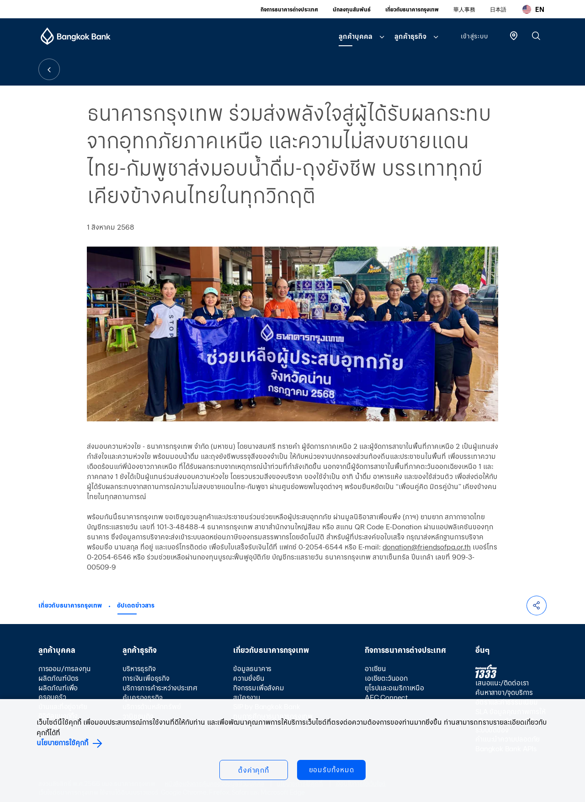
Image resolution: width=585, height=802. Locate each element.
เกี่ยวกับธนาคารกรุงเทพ (412, 9)
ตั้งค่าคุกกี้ (253, 770)
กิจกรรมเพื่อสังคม (258, 688)
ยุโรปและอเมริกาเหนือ (394, 688)
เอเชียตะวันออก (386, 678)
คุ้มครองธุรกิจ (142, 697)
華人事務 (464, 9)
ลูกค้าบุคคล (355, 36)
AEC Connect (386, 697)
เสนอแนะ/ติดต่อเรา (502, 682)
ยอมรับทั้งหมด (331, 769)
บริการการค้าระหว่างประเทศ (159, 688)
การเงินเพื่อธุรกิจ (145, 678)
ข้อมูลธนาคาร (252, 668)
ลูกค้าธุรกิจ (410, 36)
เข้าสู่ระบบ (474, 36)
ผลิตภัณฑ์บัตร (58, 678)
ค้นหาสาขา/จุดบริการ (504, 692)
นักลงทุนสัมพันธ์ (352, 9)
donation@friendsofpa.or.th (427, 547)
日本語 (498, 9)
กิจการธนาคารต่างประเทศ (289, 9)
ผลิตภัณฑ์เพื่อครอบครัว (58, 692)
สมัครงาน (247, 697)
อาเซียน (375, 668)
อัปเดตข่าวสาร (135, 605)
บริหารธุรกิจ (138, 668)
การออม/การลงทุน (64, 668)
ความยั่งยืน (248, 678)
